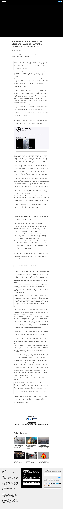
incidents (42, 277)
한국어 (15, 499)
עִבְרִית (17, 500)
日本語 (5, 496)
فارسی (3, 499)
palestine (29, 423)
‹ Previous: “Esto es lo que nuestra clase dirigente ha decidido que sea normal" (26, 424)
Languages (19, 2)
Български (9, 496)
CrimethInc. (4, 1)
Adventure (5, 472)
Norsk (11, 502)
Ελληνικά (16, 495)
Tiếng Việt (13, 501)
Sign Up (59, 477)
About (23, 2)
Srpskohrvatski (11, 499)
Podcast (3, 487)
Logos (3, 478)
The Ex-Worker (4, 488)
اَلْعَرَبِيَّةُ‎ (6, 500)
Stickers (11, 477)
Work (2, 483)
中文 (12, 496)
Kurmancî (8, 502)
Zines (3, 477)
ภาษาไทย (3, 501)
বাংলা (8, 500)
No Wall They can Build (11, 488)
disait (43, 235)
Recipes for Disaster (14, 483)
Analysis (14, 50)
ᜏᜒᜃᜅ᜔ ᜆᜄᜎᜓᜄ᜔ (15, 502)
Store (13, 2)
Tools (7, 2)
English (3, 494)
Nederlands (6, 499)
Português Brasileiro (5, 495)
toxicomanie (39, 280)
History (17, 472)
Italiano (9, 494)
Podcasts (10, 2)
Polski (13, 495)
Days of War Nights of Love (6, 484)
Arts (2, 472)
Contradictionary (15, 482)
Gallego (4, 502)
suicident (23, 324)
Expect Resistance (7, 483)
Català (17, 501)
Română (3, 500)
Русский (10, 495)
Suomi (3, 496)
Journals (5, 477)
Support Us (60, 1)
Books (2, 2)
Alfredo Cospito (20, 292)
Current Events (18, 50)
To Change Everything (8, 478)
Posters (8, 477)
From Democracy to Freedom (7, 482)
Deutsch (12, 494)
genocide (32, 423)
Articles (3, 471)
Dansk (14, 500)
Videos (15, 477)
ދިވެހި (2, 502)
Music (17, 477)
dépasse (45, 155)
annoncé (26, 100)
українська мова (8, 501)
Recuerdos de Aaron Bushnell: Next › (43, 424)
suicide (35, 423)
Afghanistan (35, 322)
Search (16, 2)
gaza (27, 423)
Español (5, 494)
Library (4, 2)
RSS (5, 471)
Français (15, 494)
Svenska (11, 500)
